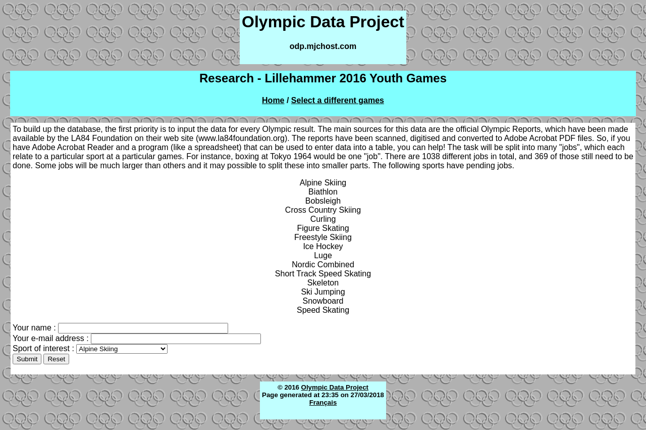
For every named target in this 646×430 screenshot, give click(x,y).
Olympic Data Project (334, 387)
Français (323, 402)
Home (273, 100)
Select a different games (337, 100)
